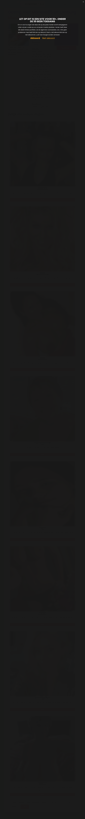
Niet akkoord (48, 38)
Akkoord (35, 38)
